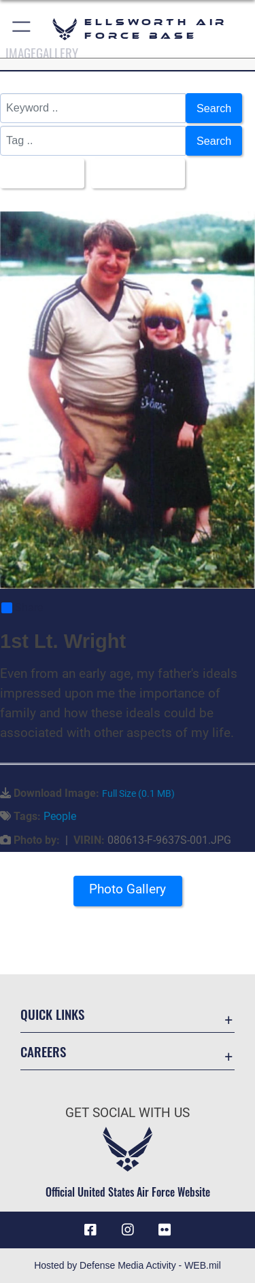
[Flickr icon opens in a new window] (164, 1230)
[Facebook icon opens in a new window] (90, 1230)
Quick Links (52, 1014)
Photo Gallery (127, 889)
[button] (22, 29)
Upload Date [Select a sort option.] (134, 173)
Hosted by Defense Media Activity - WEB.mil (127, 1265)
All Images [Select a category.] (38, 173)
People (60, 816)
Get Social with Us (127, 1113)
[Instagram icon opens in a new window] (128, 1230)
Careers (43, 1051)
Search (214, 108)
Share (22, 607)
